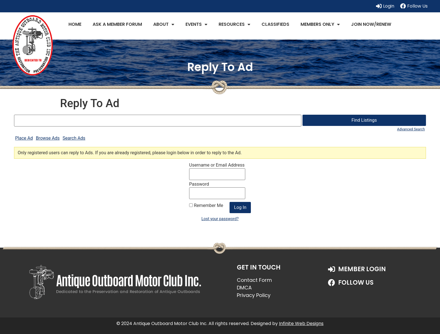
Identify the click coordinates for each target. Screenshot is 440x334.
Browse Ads (48, 138)
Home (74, 24)
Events (196, 24)
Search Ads (74, 138)
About (163, 24)
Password (199, 184)
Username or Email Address (216, 165)
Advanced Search (411, 129)
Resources (234, 24)
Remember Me (206, 205)
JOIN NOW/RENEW (371, 24)
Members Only (320, 24)
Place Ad (24, 138)
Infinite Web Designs (301, 323)
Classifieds (275, 24)
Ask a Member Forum (117, 24)
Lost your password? (220, 218)
